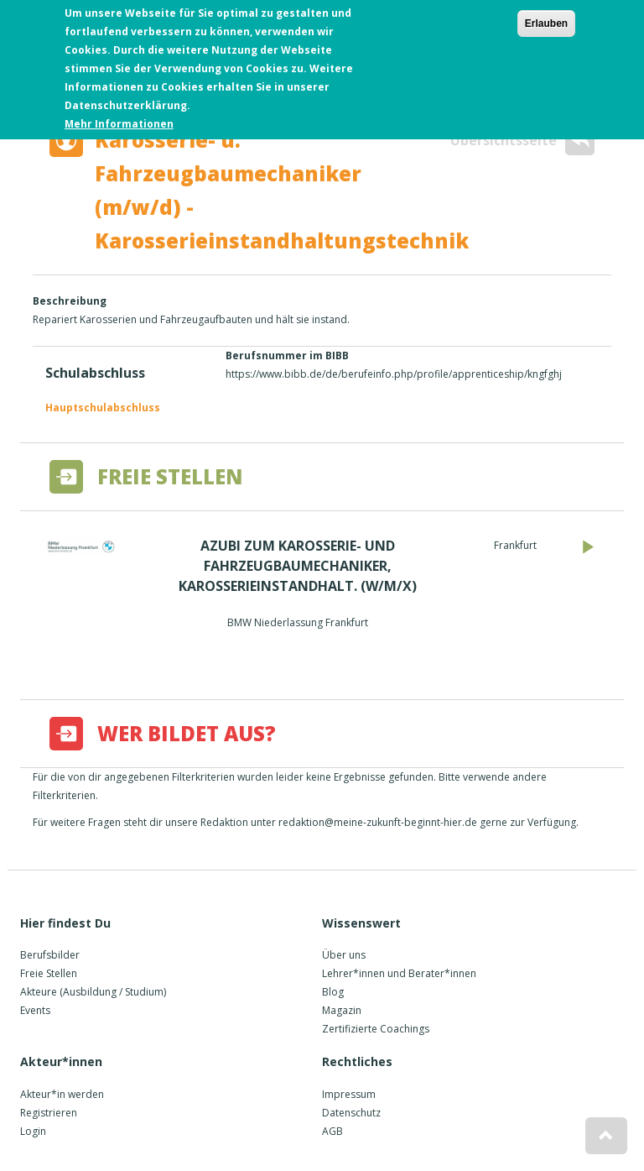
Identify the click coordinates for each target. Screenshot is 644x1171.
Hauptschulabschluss (102, 407)
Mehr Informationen (119, 119)
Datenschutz (351, 1113)
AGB (332, 1131)
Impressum (349, 1094)
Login (33, 1131)
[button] (606, 1135)
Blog (333, 992)
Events (35, 1010)
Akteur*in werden (62, 1094)
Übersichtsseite (522, 140)
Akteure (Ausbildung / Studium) (93, 992)
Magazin (341, 1010)
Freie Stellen (48, 973)
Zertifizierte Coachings (375, 1029)
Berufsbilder (50, 955)
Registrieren (48, 1113)
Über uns (344, 955)
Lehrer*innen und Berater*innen (399, 973)
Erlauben (546, 19)
